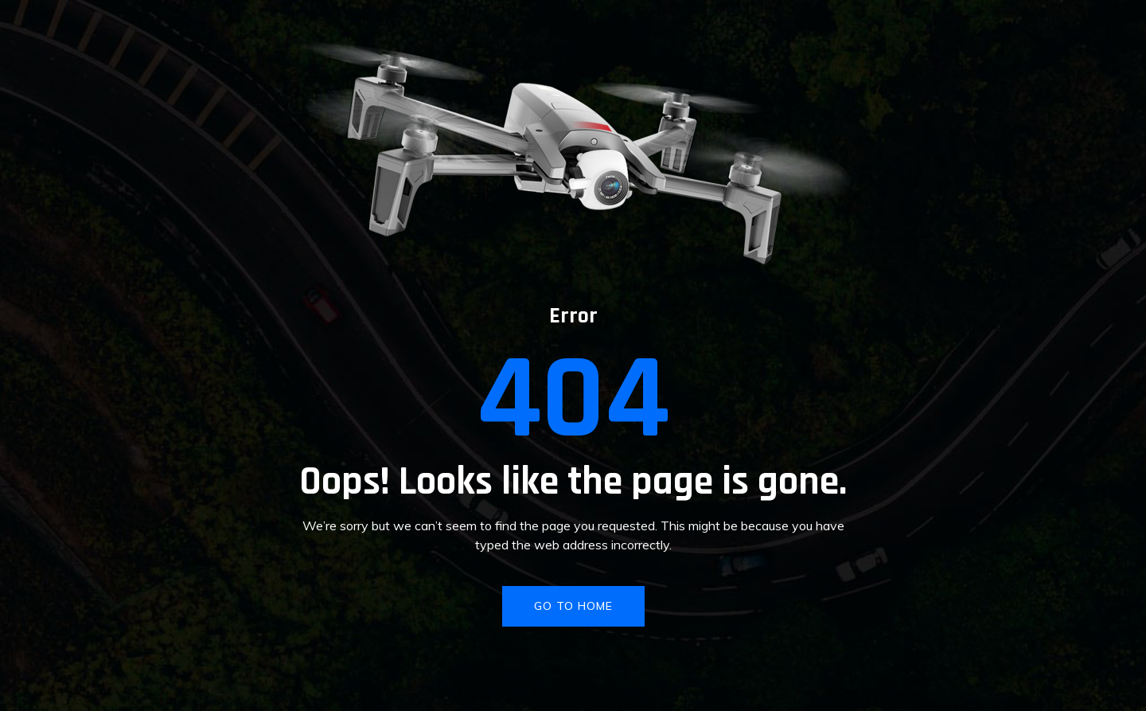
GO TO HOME (573, 606)
